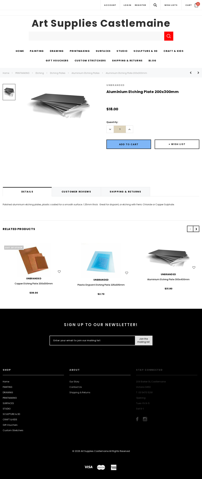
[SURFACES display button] (103, 51)
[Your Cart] (191, 5)
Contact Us (75, 387)
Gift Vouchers (10, 424)
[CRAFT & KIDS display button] (174, 51)
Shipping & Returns (79, 392)
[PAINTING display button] (37, 51)
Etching (40, 73)
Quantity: (112, 122)
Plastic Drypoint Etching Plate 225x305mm (101, 284)
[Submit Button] (143, 340)
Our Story (74, 381)
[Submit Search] (168, 36)
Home (6, 73)
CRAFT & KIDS (10, 419)
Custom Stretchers (13, 430)
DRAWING (8, 392)
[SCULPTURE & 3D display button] (146, 51)
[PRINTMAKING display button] (80, 51)
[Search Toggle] (155, 5)
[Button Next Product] (197, 72)
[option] (9, 93)
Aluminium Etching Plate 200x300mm (126, 73)
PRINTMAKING (22, 73)
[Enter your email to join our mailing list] (91, 340)
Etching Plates (57, 73)
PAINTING (7, 387)
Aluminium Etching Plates (86, 73)
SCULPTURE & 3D (11, 414)
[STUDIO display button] (122, 51)
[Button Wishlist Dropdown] (177, 144)
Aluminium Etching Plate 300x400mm (168, 279)
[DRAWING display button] (57, 51)
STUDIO (6, 408)
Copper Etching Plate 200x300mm (34, 283)
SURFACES (8, 403)
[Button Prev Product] (192, 72)
